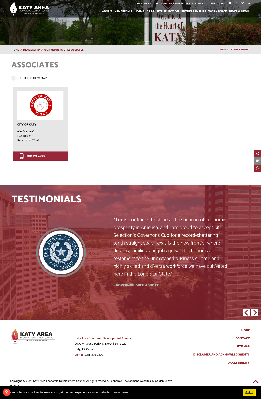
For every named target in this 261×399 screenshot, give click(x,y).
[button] (246, 312)
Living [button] (139, 11)
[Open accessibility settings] (6, 392)
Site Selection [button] (168, 11)
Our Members (143, 3)
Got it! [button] (249, 392)
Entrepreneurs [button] (193, 11)
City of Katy (26, 124)
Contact (200, 3)
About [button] (107, 11)
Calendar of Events (181, 3)
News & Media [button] (239, 11)
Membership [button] (123, 11)
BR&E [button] (150, 11)
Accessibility (239, 363)
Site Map (243, 346)
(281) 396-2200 (94, 354)
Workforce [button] (217, 11)
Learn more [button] (120, 392)
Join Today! (160, 3)
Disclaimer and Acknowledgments (221, 355)
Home (245, 330)
